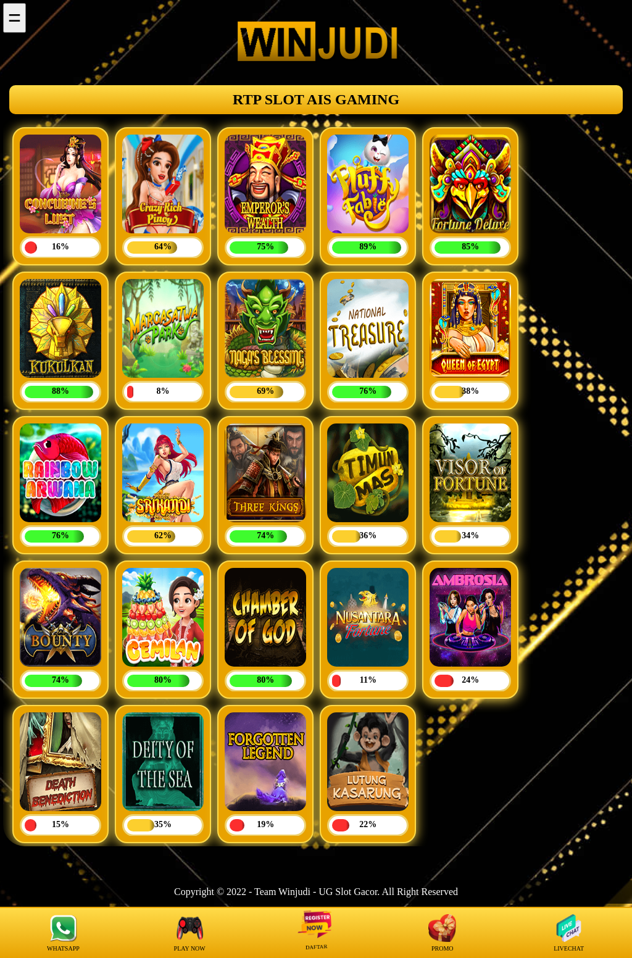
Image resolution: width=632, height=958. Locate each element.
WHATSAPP (63, 933)
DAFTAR (315, 932)
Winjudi (294, 891)
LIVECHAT (569, 933)
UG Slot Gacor (347, 891)
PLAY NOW (190, 933)
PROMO (442, 933)
